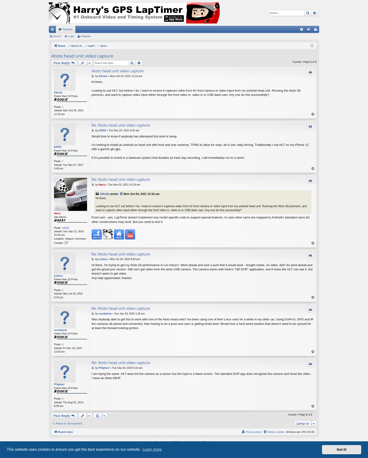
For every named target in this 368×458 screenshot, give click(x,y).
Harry (57, 213)
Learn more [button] (152, 449)
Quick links (53, 30)
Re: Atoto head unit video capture (121, 125)
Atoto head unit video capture (82, 56)
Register (86, 36)
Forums (68, 29)
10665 (65, 227)
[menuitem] (301, 29)
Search (57, 36)
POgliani (59, 384)
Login (71, 36)
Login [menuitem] (309, 30)
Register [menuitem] (316, 30)
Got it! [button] (342, 449)
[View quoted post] (121, 194)
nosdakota (60, 330)
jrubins (58, 275)
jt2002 (57, 146)
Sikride (58, 92)
